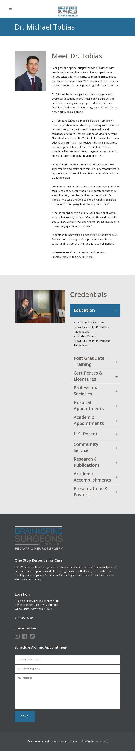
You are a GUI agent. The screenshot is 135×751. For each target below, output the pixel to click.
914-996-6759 (24, 617)
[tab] (95, 310)
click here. (87, 256)
